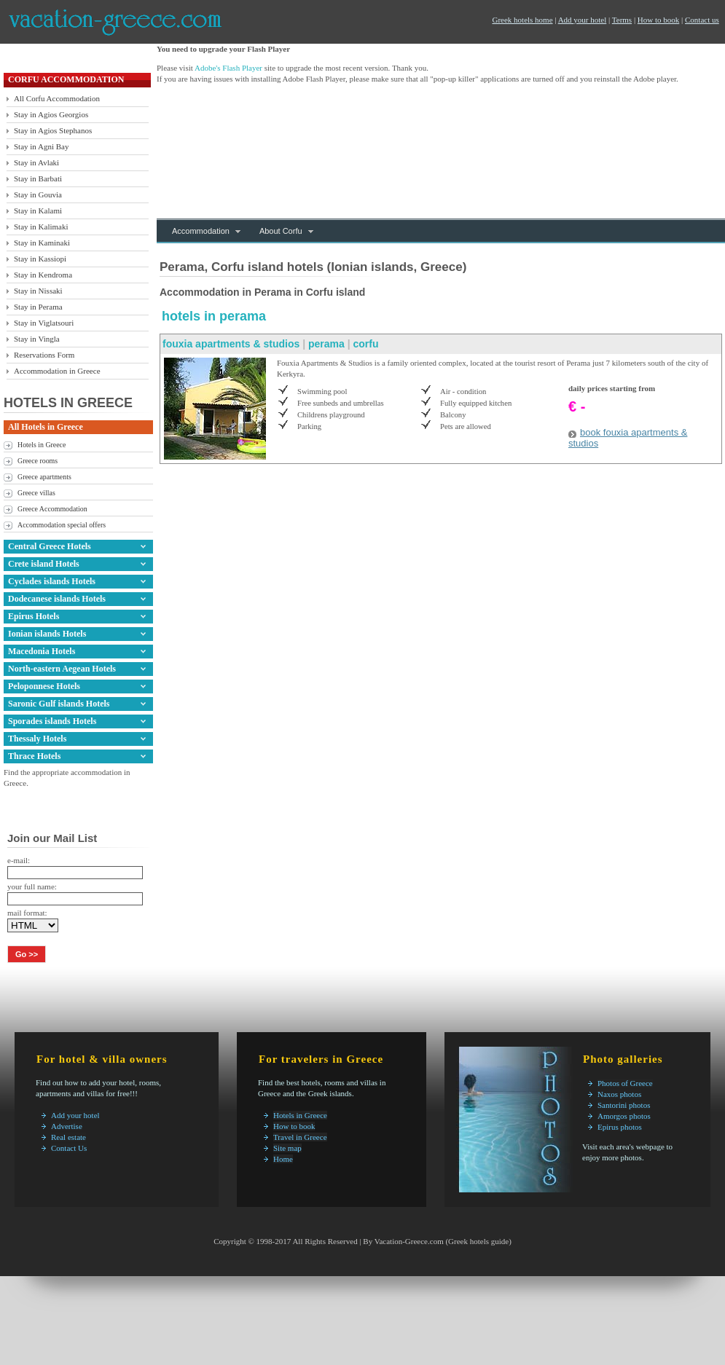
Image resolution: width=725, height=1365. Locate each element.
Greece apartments (44, 477)
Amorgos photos (624, 1116)
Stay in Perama (38, 306)
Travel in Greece (300, 1137)
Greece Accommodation (52, 509)
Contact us (702, 19)
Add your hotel (582, 19)
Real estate (68, 1137)
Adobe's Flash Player (228, 67)
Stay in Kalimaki (41, 226)
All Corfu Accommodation (57, 98)
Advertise (66, 1126)
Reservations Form (44, 354)
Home (283, 1158)
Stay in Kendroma (43, 274)
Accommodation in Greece (57, 370)
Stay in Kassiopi (40, 258)
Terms (622, 19)
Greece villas (36, 493)
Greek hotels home (522, 19)
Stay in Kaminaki (42, 242)
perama (326, 344)
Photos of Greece (625, 1083)
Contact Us (69, 1148)
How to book (658, 19)
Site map (287, 1148)
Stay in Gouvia (38, 194)
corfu (365, 344)
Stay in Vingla (37, 338)
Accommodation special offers (61, 525)
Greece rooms (37, 461)
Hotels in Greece (41, 445)
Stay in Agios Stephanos (53, 130)
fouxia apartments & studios (230, 344)
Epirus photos (619, 1126)
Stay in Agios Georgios (51, 114)
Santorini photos (623, 1105)
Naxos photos (619, 1094)
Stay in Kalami (38, 210)
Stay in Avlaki (36, 162)
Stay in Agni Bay (41, 146)
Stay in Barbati (38, 178)
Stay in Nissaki (38, 290)
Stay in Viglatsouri (44, 322)
